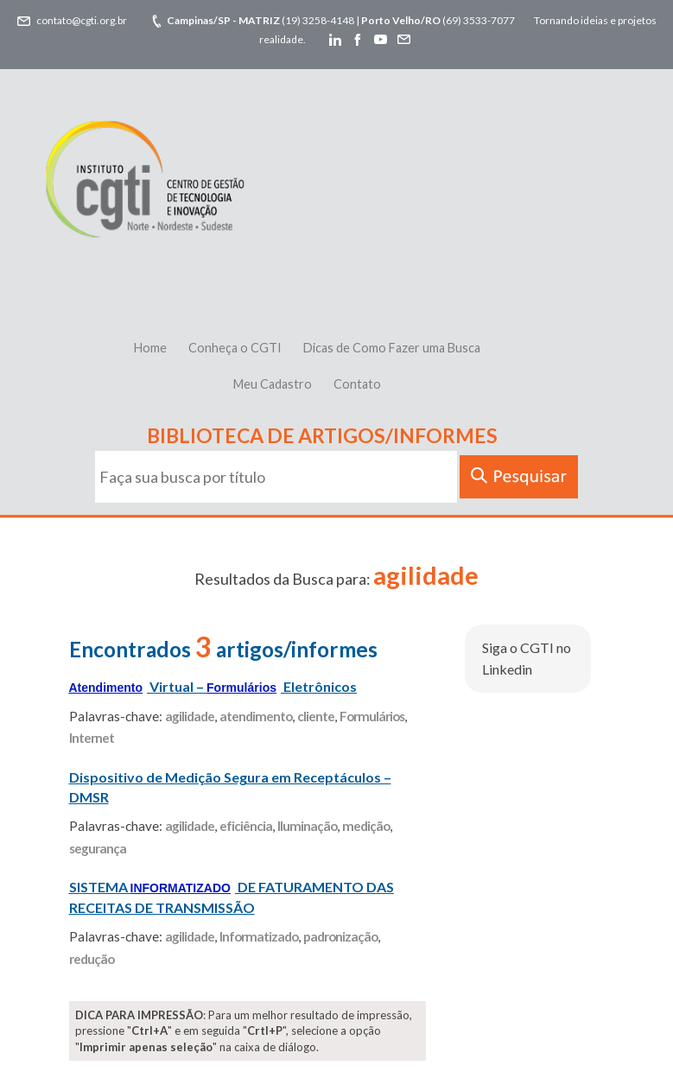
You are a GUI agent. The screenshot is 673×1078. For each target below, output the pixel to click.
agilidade (189, 716)
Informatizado (258, 936)
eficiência (245, 826)
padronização (340, 936)
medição (366, 826)
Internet (91, 737)
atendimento (255, 716)
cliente (315, 716)
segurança (97, 848)
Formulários (372, 716)
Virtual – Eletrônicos (213, 686)
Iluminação (307, 826)
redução (91, 959)
